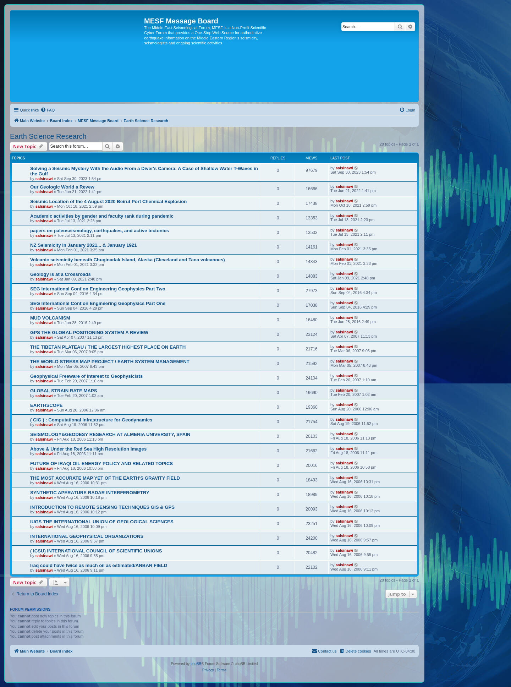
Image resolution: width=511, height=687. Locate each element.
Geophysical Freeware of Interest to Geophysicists (86, 376)
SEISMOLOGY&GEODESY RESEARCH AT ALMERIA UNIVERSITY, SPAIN (110, 434)
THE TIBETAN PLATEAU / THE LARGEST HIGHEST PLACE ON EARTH (108, 347)
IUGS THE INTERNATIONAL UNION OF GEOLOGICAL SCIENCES (102, 521)
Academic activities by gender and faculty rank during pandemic (102, 216)
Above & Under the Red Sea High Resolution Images (88, 449)
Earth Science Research (48, 136)
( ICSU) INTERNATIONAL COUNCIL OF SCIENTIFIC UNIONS (96, 551)
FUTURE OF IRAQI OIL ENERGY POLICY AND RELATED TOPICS (101, 463)
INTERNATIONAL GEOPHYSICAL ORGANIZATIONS (86, 536)
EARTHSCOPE (46, 405)
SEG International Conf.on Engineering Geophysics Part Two (97, 288)
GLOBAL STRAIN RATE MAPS (63, 390)
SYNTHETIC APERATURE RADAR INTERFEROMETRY (89, 492)
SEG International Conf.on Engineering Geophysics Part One (97, 303)
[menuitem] (47, 110)
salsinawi (44, 178)
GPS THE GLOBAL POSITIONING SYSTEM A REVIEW (89, 332)
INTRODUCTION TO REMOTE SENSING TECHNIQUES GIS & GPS (102, 507)
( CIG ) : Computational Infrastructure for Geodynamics (91, 419)
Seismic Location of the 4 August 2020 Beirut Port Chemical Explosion (108, 201)
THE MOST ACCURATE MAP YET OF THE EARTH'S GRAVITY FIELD (105, 478)
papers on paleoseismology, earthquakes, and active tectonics (99, 230)
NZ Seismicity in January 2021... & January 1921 (83, 245)
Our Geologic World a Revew (62, 187)
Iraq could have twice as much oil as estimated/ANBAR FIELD (98, 565)
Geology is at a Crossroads (60, 274)
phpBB (196, 664)
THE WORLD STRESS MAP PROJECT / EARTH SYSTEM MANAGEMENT (109, 361)
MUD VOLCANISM (50, 318)
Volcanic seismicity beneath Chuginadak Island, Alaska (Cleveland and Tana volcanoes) (127, 259)
